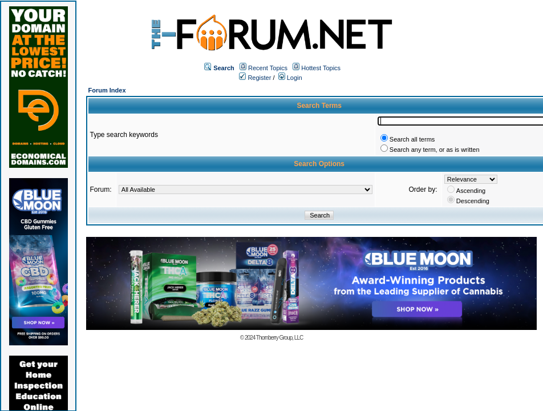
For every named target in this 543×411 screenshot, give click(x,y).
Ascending (470, 190)
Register (255, 77)
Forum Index (107, 90)
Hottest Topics (321, 68)
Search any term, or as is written (435, 149)
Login (290, 77)
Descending (472, 201)
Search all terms (412, 139)
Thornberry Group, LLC (279, 338)
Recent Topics (267, 68)
